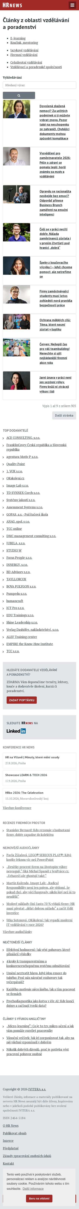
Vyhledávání (12, 77)
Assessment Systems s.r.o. (24, 507)
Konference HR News (19, 747)
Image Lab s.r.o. (17, 485)
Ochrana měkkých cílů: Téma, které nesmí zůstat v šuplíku (55, 324)
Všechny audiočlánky (17, 932)
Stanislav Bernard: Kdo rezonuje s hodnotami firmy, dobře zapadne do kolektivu (38, 832)
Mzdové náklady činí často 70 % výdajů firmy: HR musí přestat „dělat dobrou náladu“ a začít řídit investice (40, 908)
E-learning (17, 38)
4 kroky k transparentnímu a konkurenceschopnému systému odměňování (38, 963)
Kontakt (8, 1163)
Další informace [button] (33, 1188)
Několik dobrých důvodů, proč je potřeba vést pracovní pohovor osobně (37, 1051)
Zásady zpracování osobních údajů (27, 1156)
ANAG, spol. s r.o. (18, 521)
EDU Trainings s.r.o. (20, 615)
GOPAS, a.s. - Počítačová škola (27, 514)
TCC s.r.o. (12, 651)
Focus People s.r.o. (19, 558)
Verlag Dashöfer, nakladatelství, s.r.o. (32, 630)
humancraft (14, 601)
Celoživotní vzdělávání (26, 62)
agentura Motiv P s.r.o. (22, 457)
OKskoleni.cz (15, 478)
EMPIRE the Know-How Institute (29, 644)
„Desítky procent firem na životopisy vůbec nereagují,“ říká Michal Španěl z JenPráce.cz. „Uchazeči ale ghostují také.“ (37, 871)
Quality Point (15, 464)
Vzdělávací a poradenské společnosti (36, 67)
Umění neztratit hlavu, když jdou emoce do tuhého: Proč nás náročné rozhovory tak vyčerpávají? (36, 977)
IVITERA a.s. (37, 1089)
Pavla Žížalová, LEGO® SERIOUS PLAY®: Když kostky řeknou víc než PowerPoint (38, 857)
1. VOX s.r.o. (14, 471)
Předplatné (11, 1148)
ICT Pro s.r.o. (15, 608)
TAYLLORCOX (16, 579)
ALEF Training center (21, 637)
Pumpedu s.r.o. (16, 594)
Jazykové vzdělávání (24, 50)
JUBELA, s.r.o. (15, 543)
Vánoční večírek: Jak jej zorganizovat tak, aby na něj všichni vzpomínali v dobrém (40, 1040)
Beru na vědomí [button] (39, 1198)
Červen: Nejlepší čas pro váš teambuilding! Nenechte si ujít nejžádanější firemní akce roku (55, 353)
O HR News (10, 1126)
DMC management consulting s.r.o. (31, 536)
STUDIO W (13, 550)
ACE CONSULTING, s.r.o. (23, 438)
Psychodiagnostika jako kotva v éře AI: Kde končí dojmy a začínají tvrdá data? (40, 1003)
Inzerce (8, 1141)
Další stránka (64, 415)
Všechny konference (17, 808)
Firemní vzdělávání (24, 55)
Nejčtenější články (17, 942)
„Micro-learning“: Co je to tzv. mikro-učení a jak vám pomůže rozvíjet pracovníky (40, 1028)
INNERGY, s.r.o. (17, 565)
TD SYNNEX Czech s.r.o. (23, 493)
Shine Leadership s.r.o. (22, 622)
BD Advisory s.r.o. (18, 572)
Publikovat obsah (14, 1133)
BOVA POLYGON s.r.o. (21, 586)
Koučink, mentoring (24, 43)
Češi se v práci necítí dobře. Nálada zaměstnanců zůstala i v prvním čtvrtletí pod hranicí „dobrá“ (55, 238)
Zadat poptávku (21, 700)
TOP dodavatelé (15, 430)
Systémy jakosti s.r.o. (20, 500)
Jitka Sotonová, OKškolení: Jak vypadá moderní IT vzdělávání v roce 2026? (39, 922)
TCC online (14, 529)
